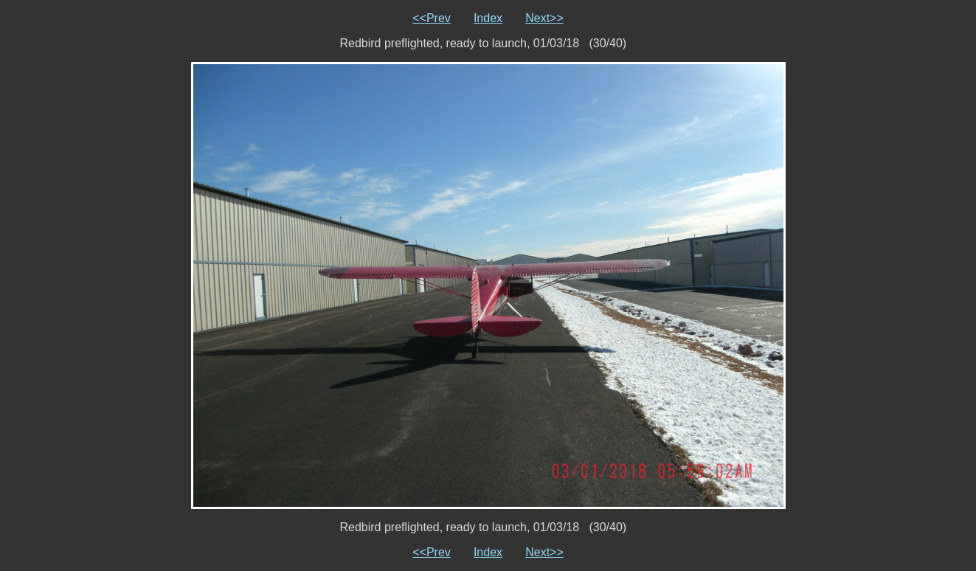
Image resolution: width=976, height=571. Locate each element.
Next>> (544, 18)
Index (488, 18)
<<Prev (431, 18)
